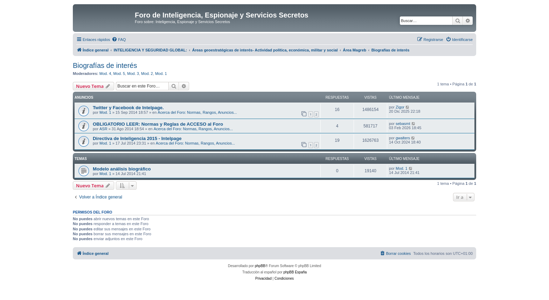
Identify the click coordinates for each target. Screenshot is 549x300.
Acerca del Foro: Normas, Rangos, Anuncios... (197, 112)
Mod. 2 (147, 73)
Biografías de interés (105, 65)
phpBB (260, 266)
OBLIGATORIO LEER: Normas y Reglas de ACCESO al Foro (158, 124)
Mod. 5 (119, 73)
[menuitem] (119, 39)
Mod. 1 (161, 73)
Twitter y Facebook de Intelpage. (128, 107)
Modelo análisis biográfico (122, 169)
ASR (103, 129)
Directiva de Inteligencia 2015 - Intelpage (137, 138)
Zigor (400, 107)
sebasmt (403, 123)
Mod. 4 (105, 73)
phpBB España (295, 272)
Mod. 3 (133, 73)
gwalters (403, 138)
